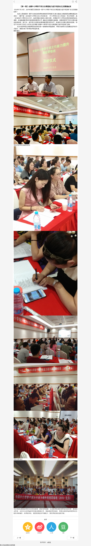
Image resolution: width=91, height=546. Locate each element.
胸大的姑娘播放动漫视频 (7, 545)
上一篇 (19, 537)
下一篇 (72, 537)
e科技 (49, 542)
